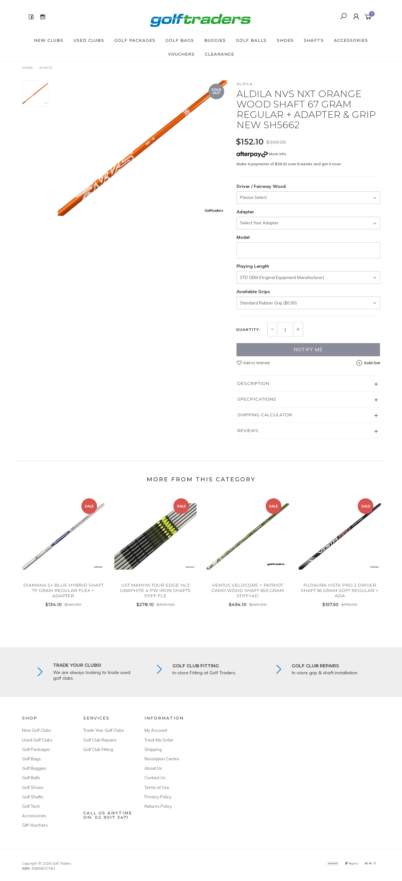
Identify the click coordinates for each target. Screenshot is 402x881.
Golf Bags (180, 40)
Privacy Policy (157, 796)
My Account (155, 730)
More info (261, 153)
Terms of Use (156, 787)
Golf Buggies (34, 768)
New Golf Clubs (36, 730)
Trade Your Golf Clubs (103, 730)
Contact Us (155, 777)
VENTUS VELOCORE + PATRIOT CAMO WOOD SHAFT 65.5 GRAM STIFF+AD (247, 596)
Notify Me (308, 349)
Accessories (351, 40)
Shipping (153, 749)
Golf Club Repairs (100, 739)
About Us (153, 768)
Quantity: (248, 329)
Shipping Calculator (264, 414)
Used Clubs (88, 40)
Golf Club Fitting (98, 749)
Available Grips (253, 291)
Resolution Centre (161, 758)
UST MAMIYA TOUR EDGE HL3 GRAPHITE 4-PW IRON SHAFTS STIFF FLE (155, 596)
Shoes (285, 40)
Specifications (256, 399)
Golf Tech (31, 806)
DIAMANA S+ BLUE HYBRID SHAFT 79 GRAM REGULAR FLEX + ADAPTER (63, 596)
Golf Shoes (32, 787)
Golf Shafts (32, 796)
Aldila (244, 83)
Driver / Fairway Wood (261, 186)
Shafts (314, 40)
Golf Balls (251, 40)
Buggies (215, 40)
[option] (142, 148)
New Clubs (48, 40)
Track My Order (159, 739)
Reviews (247, 430)
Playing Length (252, 266)
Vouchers (181, 54)
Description (253, 383)
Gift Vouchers (35, 825)
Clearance (219, 54)
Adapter (245, 212)
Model (243, 237)
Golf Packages (134, 40)
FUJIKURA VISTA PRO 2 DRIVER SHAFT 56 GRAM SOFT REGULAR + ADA (339, 596)
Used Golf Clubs (37, 739)
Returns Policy (158, 806)
